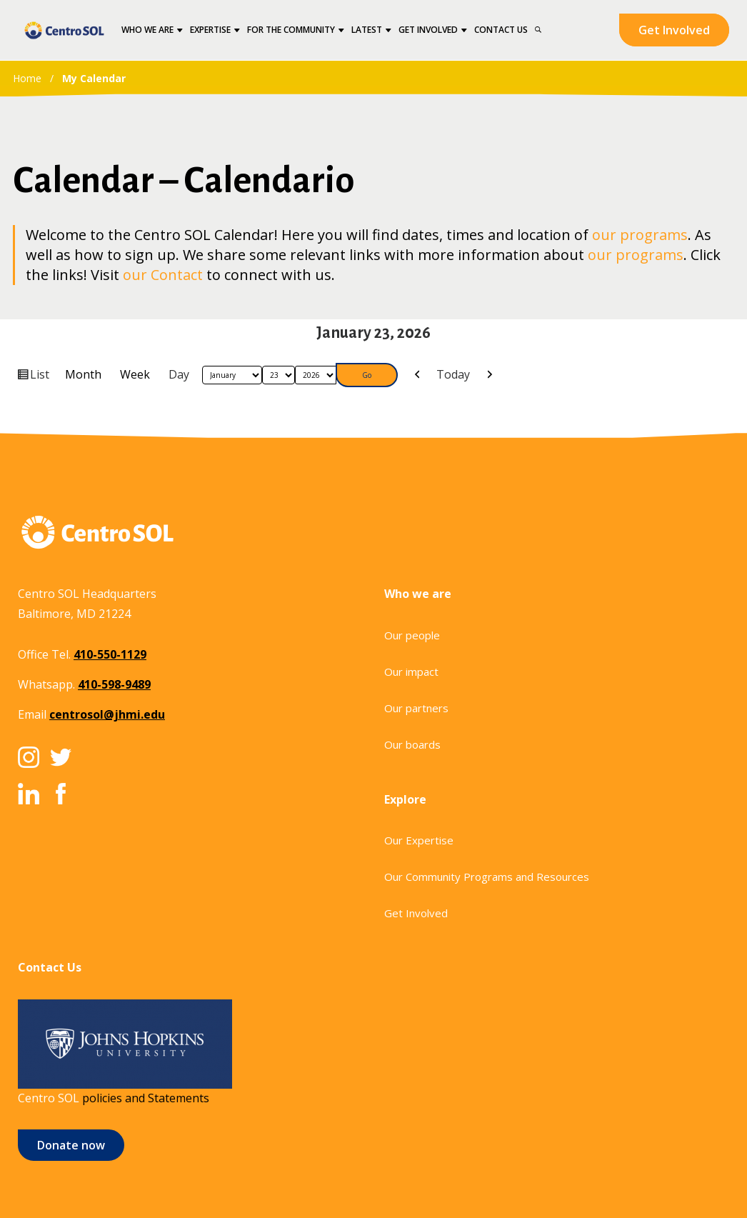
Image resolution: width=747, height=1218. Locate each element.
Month (83, 374)
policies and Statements (145, 1098)
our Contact (163, 274)
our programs (640, 234)
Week (135, 374)
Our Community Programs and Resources (486, 876)
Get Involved (674, 30)
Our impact (411, 671)
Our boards (412, 744)
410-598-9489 (114, 684)
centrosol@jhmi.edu (107, 714)
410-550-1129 (110, 654)
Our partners (416, 708)
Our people (412, 635)
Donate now (71, 1145)
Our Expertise (418, 840)
